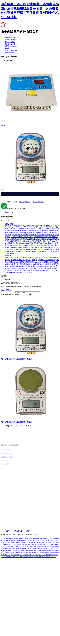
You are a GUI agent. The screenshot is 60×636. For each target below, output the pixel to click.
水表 (11, 212)
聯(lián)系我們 (10, 52)
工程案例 (8, 48)
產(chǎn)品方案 (10, 44)
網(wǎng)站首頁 (10, 37)
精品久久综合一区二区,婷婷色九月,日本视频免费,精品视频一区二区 (32, 557)
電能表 (7, 212)
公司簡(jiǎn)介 (10, 39)
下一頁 (22, 426)
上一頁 (17, 426)
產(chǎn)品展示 (10, 42)
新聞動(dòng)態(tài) (11, 46)
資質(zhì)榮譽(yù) (11, 50)
